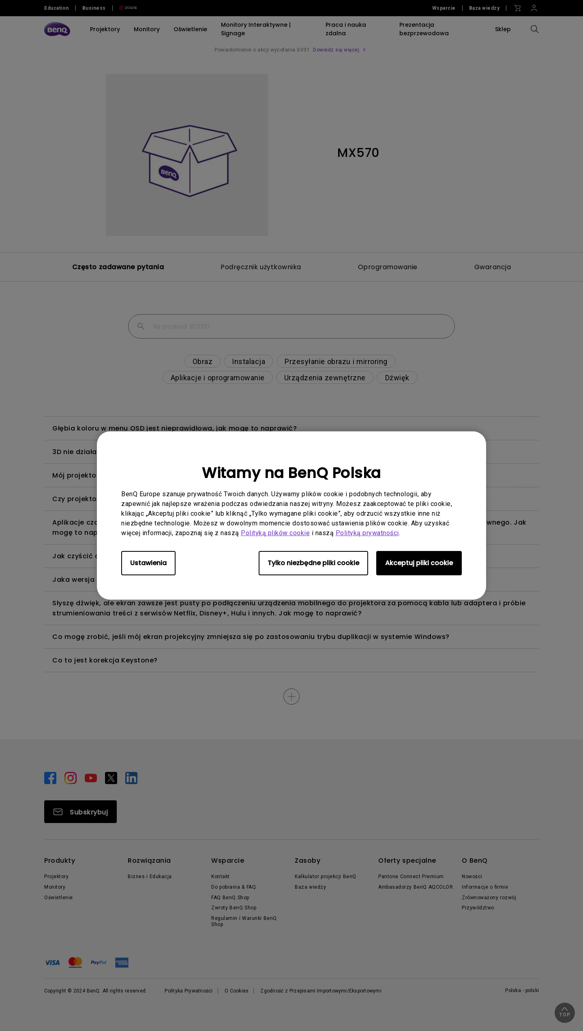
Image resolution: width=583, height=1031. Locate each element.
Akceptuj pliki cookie (419, 563)
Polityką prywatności (367, 533)
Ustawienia (148, 563)
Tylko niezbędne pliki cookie (313, 563)
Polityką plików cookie (275, 533)
